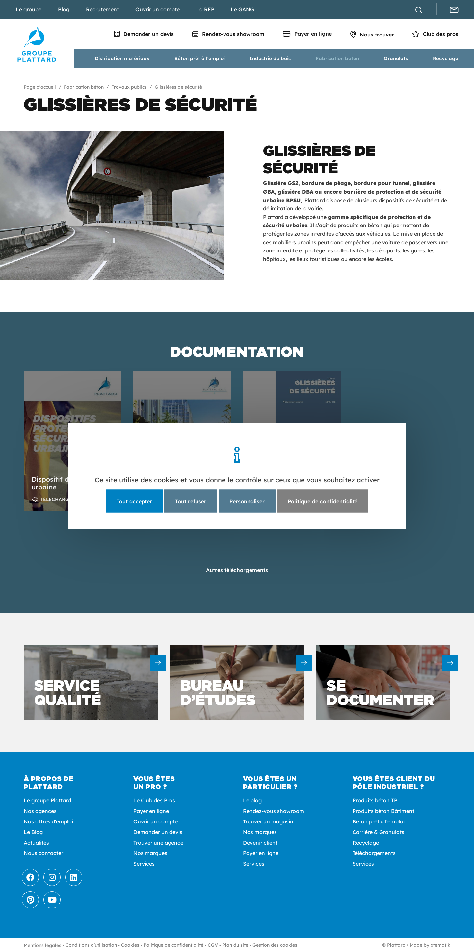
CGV (213, 945)
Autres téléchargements (237, 570)
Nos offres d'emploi (48, 821)
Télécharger (57, 499)
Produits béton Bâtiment (383, 811)
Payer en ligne (307, 33)
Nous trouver (372, 34)
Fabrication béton (337, 58)
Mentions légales (42, 945)
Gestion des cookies (274, 945)
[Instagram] (52, 877)
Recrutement (102, 9)
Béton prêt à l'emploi (199, 58)
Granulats (396, 58)
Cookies (130, 945)
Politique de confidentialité (173, 945)
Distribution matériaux (122, 58)
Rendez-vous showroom (228, 34)
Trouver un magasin (268, 821)
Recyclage (445, 58)
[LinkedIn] (73, 877)
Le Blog (33, 832)
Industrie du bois (270, 58)
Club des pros (435, 34)
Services (144, 863)
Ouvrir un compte (157, 9)
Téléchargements (374, 853)
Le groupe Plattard (47, 800)
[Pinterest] (30, 899)
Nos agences (40, 811)
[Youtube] (52, 899)
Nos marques (150, 853)
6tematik (440, 945)
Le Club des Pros (154, 800)
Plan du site (235, 945)
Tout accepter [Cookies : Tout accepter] (134, 501)
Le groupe (28, 9)
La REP (205, 9)
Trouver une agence (158, 842)
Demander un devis (144, 34)
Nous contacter (43, 853)
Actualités (36, 842)
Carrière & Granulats (378, 832)
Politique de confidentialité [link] (322, 501)
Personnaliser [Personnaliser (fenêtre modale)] (247, 501)
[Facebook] (30, 877)
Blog (63, 9)
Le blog (252, 800)
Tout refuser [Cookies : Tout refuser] (190, 501)
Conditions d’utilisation (91, 945)
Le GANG (242, 9)
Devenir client (260, 842)
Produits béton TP (375, 800)
